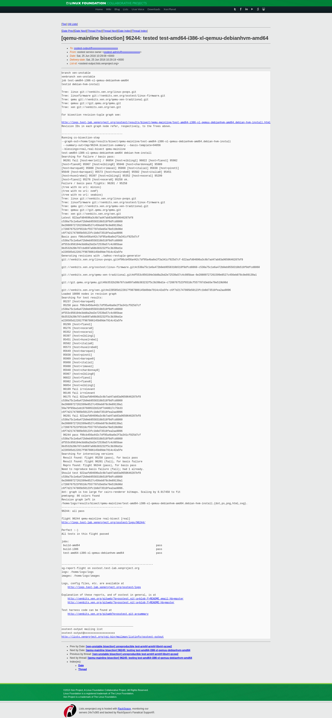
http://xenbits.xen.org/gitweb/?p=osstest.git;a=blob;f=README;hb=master (121, 602)
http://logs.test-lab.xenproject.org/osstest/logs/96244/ (103, 522)
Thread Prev (94, 30)
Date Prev (67, 30)
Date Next (80, 30)
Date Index (124, 30)
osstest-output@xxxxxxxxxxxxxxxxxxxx (96, 48)
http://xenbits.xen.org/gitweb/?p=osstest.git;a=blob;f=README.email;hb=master (126, 599)
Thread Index (139, 30)
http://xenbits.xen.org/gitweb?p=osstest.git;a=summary (108, 614)
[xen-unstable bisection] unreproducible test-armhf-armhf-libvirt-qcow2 (129, 646)
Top (64, 24)
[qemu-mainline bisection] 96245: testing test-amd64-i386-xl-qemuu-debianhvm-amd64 (138, 650)
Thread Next (110, 30)
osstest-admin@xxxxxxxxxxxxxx (122, 52)
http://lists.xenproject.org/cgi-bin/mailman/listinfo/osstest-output (113, 637)
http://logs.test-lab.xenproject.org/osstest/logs (104, 587)
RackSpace (124, 708)
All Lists (72, 24)
